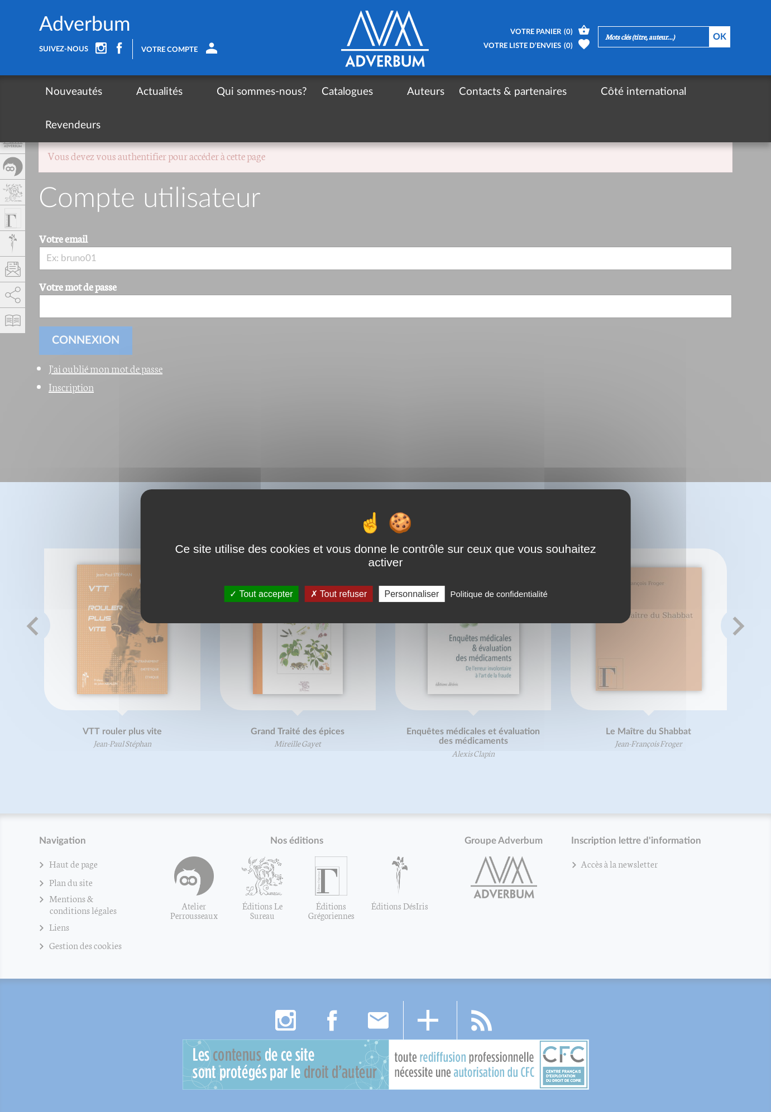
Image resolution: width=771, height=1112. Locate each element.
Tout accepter (261, 593)
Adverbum (85, 25)
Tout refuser (338, 593)
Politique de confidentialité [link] (498, 593)
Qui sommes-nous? (223, 91)
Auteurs (367, 91)
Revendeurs (650, 91)
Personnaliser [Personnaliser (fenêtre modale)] (411, 593)
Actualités (140, 91)
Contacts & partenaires (454, 91)
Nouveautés (73, 91)
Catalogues (308, 91)
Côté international (565, 91)
